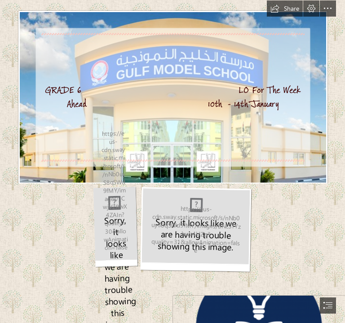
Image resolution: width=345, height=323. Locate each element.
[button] (285, 8)
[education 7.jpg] (195, 229)
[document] (172, 161)
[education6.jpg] (115, 229)
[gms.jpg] (172, 92)
